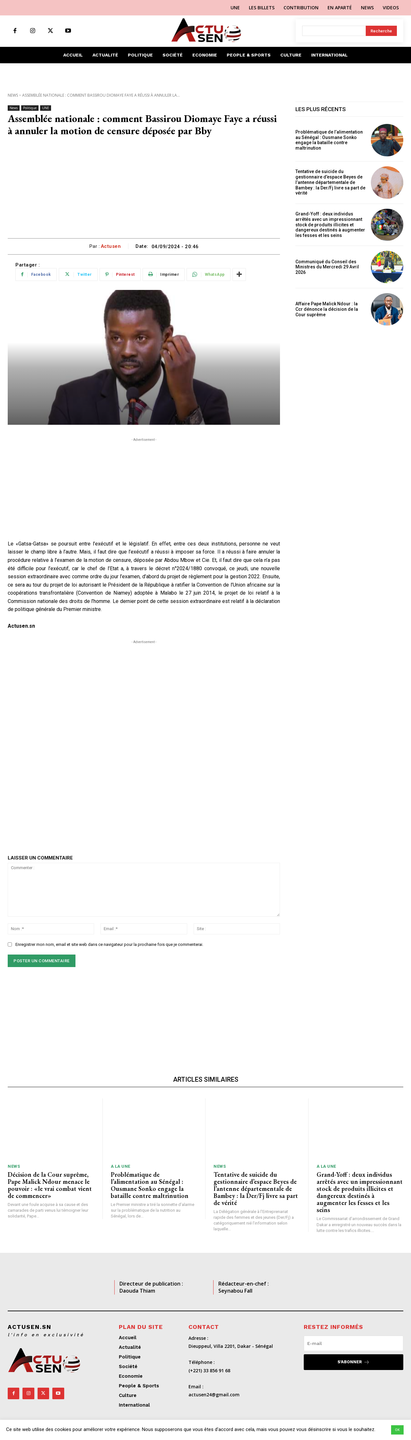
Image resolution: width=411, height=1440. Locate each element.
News (13, 95)
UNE (45, 108)
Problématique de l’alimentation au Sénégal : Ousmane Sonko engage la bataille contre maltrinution (329, 140)
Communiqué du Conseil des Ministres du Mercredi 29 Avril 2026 (327, 267)
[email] (353, 1343)
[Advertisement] (144, 190)
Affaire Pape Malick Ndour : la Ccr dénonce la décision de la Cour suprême (326, 309)
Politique (30, 108)
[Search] (381, 31)
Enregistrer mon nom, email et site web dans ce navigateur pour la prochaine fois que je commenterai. (109, 944)
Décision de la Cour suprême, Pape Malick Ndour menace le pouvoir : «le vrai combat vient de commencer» (50, 1185)
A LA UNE (120, 1166)
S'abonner (353, 1362)
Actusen (111, 246)
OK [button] (397, 1430)
